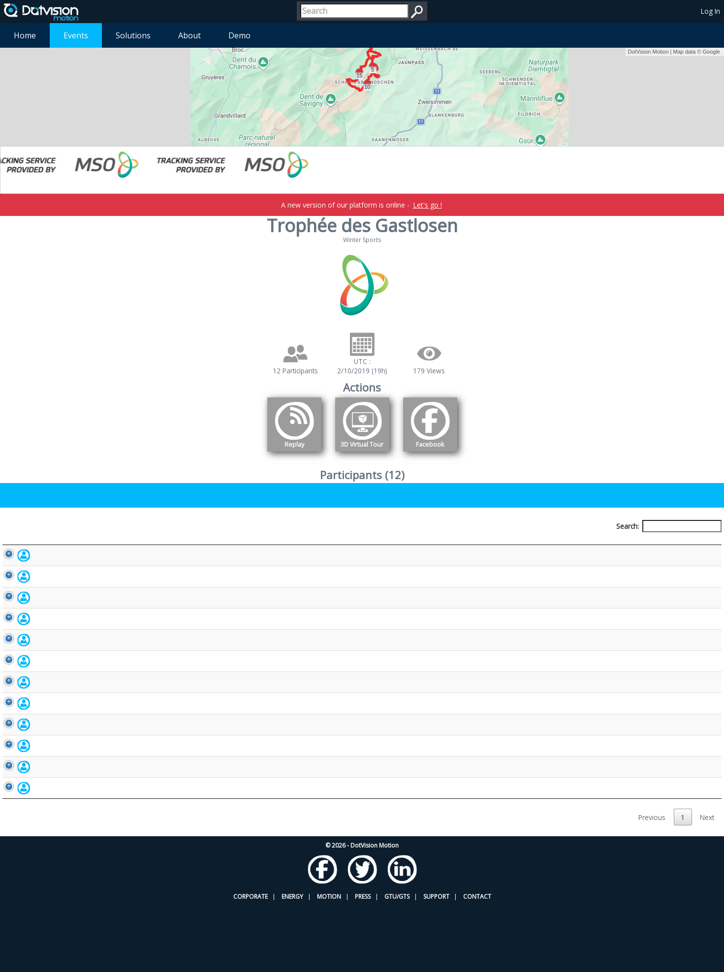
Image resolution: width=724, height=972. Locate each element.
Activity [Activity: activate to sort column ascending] (569, 544)
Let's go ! (427, 205)
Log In (710, 11)
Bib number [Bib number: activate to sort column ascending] (290, 544)
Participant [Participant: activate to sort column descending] (84, 544)
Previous (651, 883)
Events (75, 35)
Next (707, 883)
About (189, 35)
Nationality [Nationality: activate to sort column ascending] (424, 544)
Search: (669, 526)
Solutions (133, 35)
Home (25, 35)
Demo (239, 35)
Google (711, 52)
